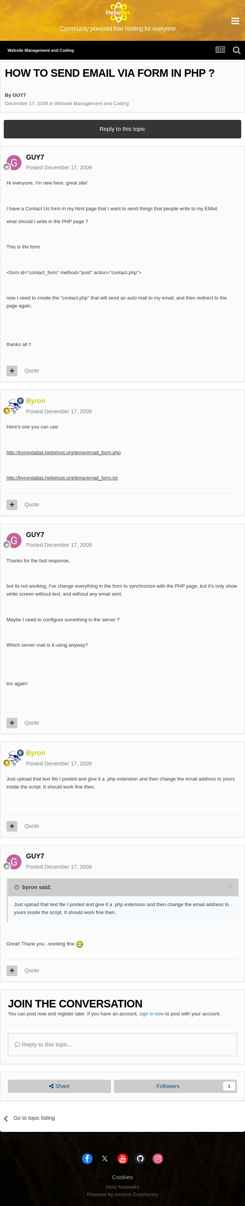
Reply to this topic (122, 129)
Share (59, 1086)
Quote (32, 371)
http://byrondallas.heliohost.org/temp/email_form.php (63, 452)
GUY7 (19, 95)
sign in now (151, 1014)
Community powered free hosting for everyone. (118, 28)
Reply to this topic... (44, 1044)
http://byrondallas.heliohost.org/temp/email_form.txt (62, 478)
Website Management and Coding (92, 103)
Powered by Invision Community (122, 1194)
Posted (59, 168)
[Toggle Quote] (17, 887)
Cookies (122, 1177)
